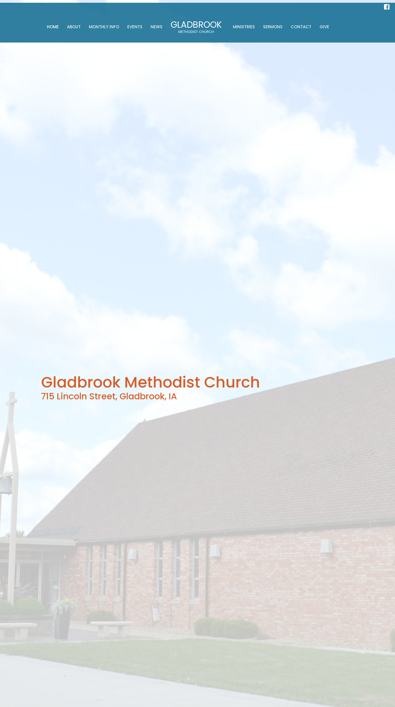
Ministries (244, 27)
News (156, 27)
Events (134, 27)
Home (53, 27)
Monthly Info (104, 27)
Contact (301, 27)
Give (324, 27)
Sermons (273, 27)
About (74, 27)
